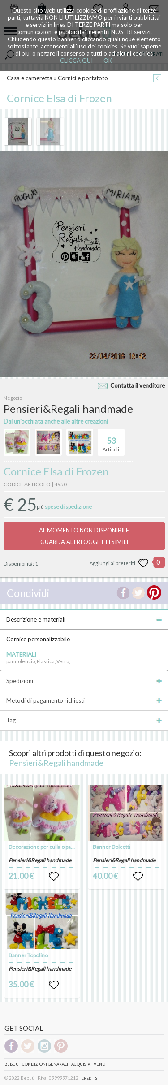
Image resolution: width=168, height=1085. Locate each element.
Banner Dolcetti (111, 846)
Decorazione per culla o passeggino (50, 846)
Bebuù (11, 1064)
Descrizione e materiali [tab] (84, 619)
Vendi (100, 1064)
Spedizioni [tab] (84, 680)
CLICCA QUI (76, 60)
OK (107, 60)
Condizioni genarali (45, 1064)
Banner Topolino (28, 955)
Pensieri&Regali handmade (56, 763)
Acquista (80, 1064)
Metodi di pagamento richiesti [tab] (84, 700)
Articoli (111, 440)
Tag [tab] (84, 720)
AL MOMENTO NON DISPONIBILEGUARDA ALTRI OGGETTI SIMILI (84, 536)
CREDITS (89, 1078)
